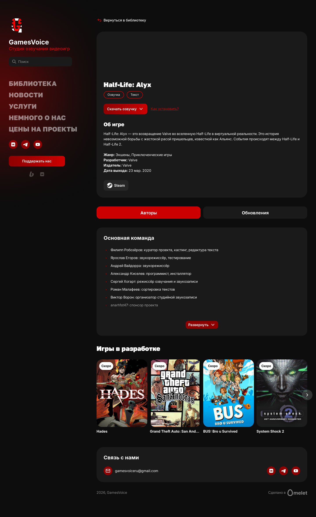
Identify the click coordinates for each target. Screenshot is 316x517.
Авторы (148, 212)
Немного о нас (37, 118)
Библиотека (33, 83)
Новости (26, 95)
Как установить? (165, 109)
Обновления (255, 212)
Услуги (23, 106)
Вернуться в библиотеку (121, 20)
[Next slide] (307, 395)
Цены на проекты (43, 129)
